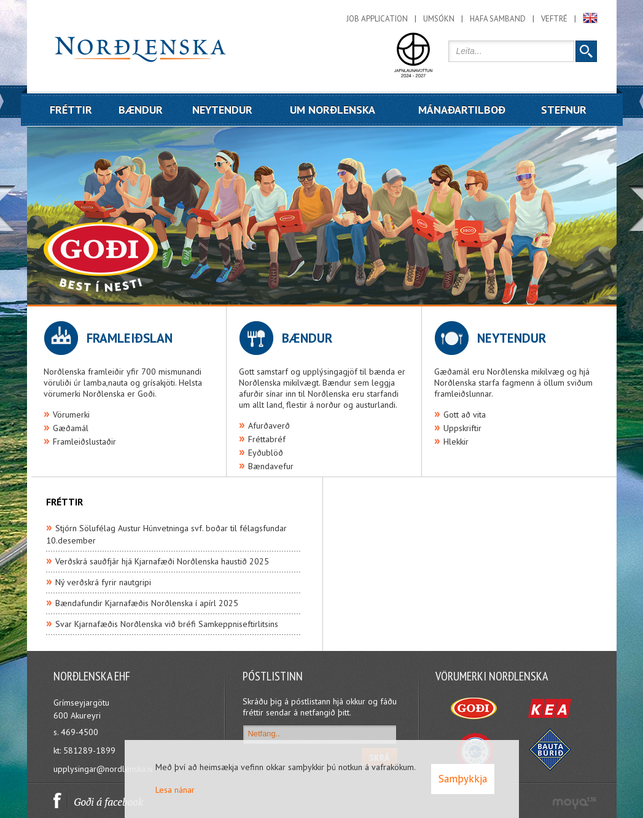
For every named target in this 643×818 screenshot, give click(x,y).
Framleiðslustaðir (84, 441)
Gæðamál (70, 428)
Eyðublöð (265, 452)
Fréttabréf (267, 439)
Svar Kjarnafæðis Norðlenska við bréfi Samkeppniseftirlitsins (166, 623)
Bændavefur (271, 466)
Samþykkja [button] (462, 778)
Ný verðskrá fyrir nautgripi (103, 582)
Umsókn (438, 19)
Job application (377, 19)
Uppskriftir (462, 428)
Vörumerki (71, 414)
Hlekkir (456, 441)
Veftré (554, 19)
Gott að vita (464, 414)
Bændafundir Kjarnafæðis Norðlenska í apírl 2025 (146, 603)
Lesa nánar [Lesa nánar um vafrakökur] (175, 789)
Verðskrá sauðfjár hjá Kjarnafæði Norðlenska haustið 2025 (162, 561)
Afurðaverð (269, 425)
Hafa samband (498, 19)
